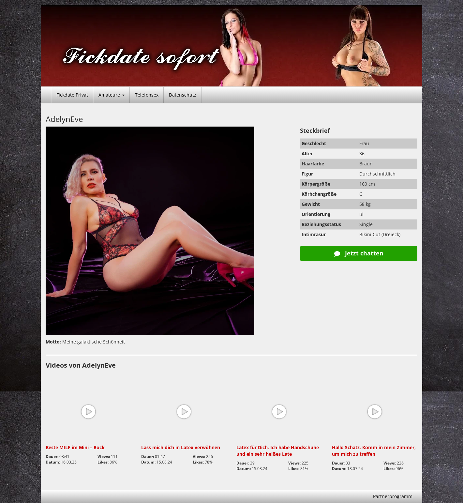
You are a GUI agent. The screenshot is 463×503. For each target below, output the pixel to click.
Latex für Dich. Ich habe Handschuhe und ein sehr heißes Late (277, 450)
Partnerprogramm (392, 496)
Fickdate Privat (72, 95)
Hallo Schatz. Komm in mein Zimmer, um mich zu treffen (374, 450)
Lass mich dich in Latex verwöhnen (180, 447)
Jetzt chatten (358, 253)
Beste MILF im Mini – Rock (75, 447)
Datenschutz (182, 95)
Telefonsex (146, 95)
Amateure (111, 95)
